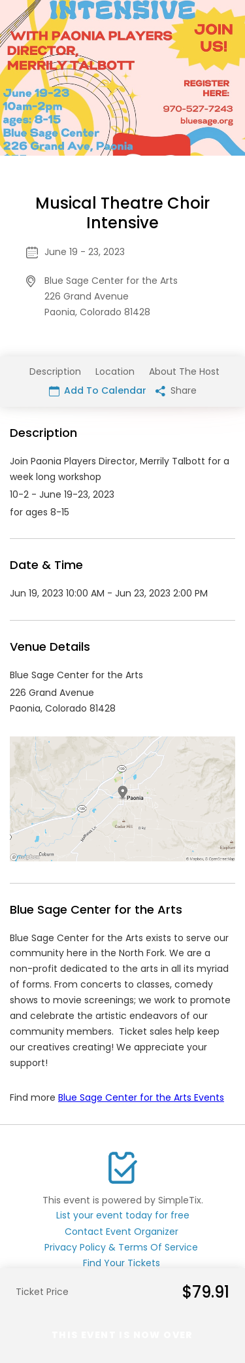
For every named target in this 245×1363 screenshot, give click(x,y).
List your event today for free (122, 1215)
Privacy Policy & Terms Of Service (121, 1247)
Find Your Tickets (121, 1262)
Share (176, 390)
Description (55, 371)
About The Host (184, 371)
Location (115, 371)
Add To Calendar (97, 390)
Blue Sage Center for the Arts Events (141, 1097)
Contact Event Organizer (121, 1231)
